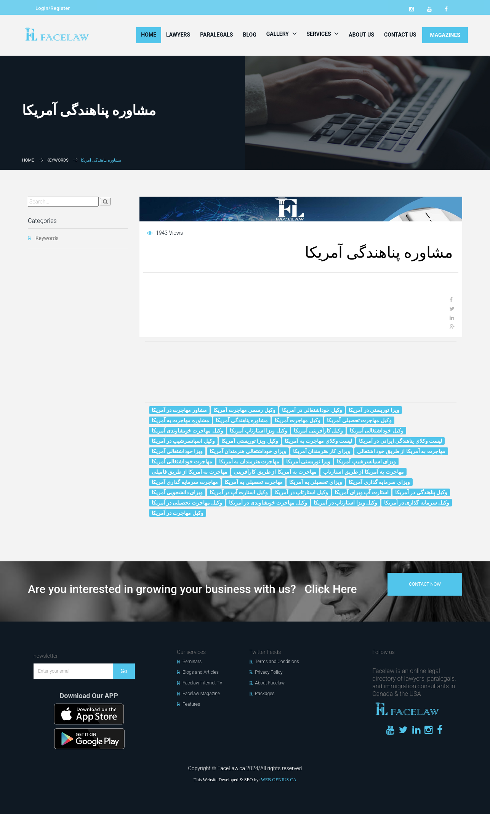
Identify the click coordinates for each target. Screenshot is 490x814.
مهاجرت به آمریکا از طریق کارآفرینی (275, 472)
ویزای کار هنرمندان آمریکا (321, 451)
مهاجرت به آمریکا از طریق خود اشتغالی (401, 451)
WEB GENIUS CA (278, 779)
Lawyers (178, 35)
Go (123, 671)
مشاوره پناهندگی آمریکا (242, 420)
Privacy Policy (268, 672)
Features (191, 704)
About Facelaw (270, 683)
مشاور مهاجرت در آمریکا (179, 410)
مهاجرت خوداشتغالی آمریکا (182, 461)
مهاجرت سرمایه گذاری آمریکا (185, 482)
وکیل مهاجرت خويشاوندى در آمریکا (268, 503)
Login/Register (52, 8)
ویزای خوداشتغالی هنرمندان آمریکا (248, 451)
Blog (249, 35)
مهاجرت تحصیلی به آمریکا (253, 482)
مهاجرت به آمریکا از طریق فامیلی (189, 472)
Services (323, 33)
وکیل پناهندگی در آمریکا (421, 492)
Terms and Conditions (277, 661)
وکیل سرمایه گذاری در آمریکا (417, 503)
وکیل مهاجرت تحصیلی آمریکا (359, 420)
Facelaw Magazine (201, 693)
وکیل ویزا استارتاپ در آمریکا (345, 503)
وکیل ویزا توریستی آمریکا (249, 441)
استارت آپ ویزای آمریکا (361, 492)
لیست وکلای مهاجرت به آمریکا (318, 441)
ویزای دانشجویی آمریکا (177, 492)
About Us (361, 35)
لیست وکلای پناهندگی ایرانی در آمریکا (400, 441)
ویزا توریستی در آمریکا (374, 410)
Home (148, 35)
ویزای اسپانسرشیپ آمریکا (366, 461)
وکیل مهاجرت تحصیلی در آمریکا (187, 503)
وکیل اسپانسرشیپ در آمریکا (183, 441)
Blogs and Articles (201, 672)
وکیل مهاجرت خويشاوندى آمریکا (187, 431)
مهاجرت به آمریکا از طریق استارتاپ (363, 472)
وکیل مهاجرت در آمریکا (177, 513)
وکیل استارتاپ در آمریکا (301, 492)
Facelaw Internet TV (202, 683)
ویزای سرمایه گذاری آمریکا (379, 482)
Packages (264, 693)
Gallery (281, 33)
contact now (425, 584)
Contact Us (400, 35)
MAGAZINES (445, 35)
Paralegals (216, 35)
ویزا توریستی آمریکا (308, 461)
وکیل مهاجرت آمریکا (297, 420)
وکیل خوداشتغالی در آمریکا (312, 410)
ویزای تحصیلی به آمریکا (315, 482)
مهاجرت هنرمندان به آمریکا (249, 461)
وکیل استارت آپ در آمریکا (239, 492)
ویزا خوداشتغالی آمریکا (177, 451)
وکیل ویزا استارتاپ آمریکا (258, 431)
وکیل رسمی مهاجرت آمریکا (244, 410)
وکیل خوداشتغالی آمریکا (377, 431)
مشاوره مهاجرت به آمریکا (180, 420)
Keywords (57, 160)
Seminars (192, 661)
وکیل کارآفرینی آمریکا (318, 431)
